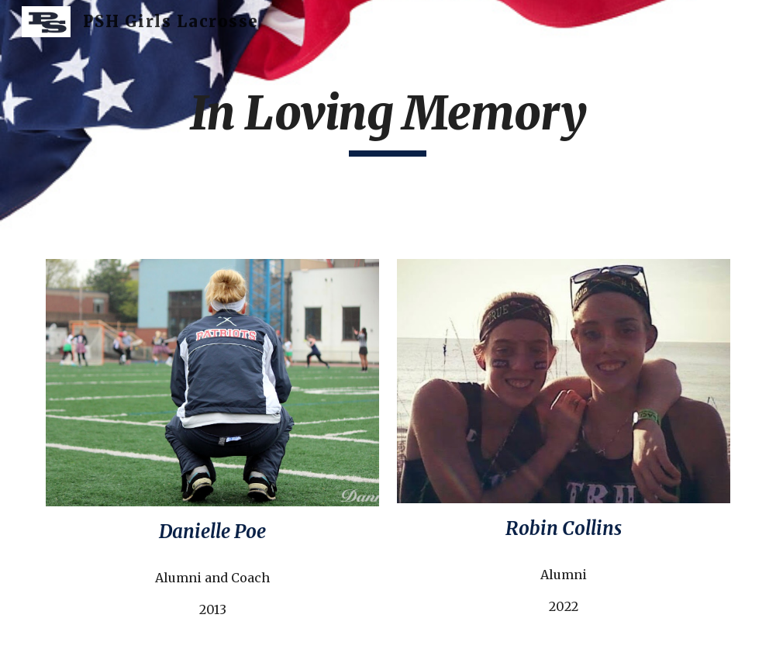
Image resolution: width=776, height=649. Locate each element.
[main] (388, 120)
